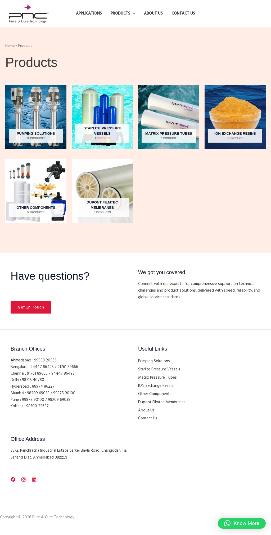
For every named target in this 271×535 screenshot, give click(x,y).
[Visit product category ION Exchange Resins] (235, 117)
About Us (146, 410)
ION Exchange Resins (155, 386)
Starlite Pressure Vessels (159, 369)
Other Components (155, 394)
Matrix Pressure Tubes (157, 378)
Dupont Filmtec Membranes (162, 402)
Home (10, 46)
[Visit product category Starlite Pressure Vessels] (102, 117)
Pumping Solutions (154, 361)
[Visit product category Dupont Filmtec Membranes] (102, 191)
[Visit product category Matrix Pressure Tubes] (168, 117)
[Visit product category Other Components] (35, 191)
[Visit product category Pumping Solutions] (35, 117)
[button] (133, 13)
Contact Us (148, 419)
